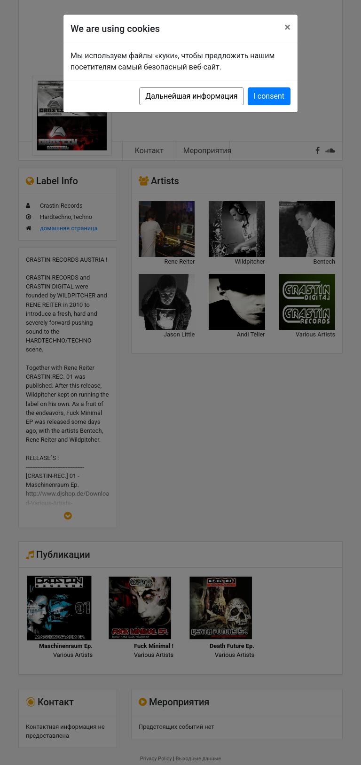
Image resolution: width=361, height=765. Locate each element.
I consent (269, 96)
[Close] (287, 27)
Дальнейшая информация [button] (191, 96)
